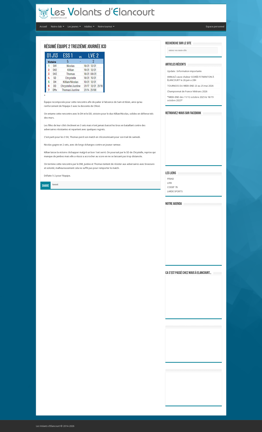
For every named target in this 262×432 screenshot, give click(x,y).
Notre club (56, 26)
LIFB (169, 183)
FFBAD (170, 178)
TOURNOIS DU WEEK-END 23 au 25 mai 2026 (190, 85)
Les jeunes (73, 26)
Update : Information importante (184, 71)
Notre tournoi (105, 26)
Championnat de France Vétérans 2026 (187, 91)
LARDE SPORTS (175, 191)
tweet (55, 184)
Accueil (43, 26)
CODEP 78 (172, 187)
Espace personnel (215, 26)
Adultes (88, 26)
